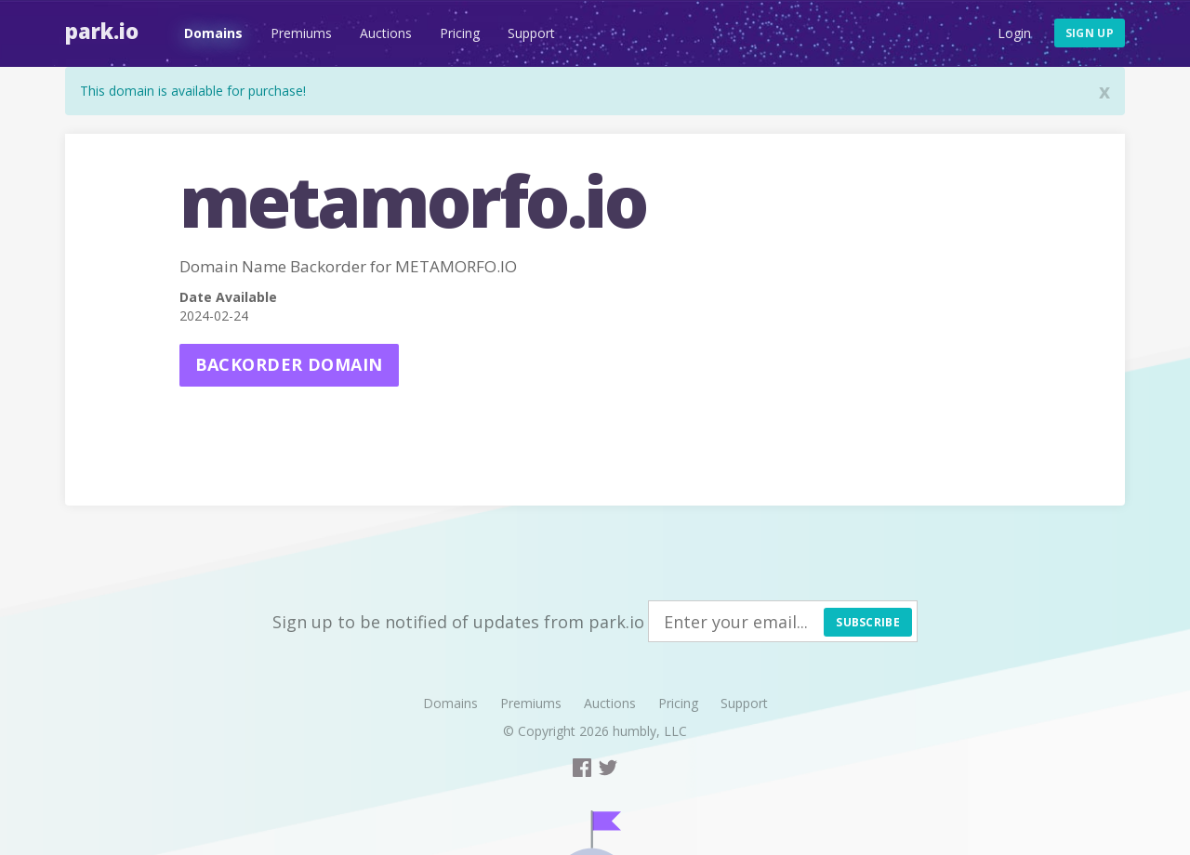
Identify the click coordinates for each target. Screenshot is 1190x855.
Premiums (301, 33)
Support (531, 33)
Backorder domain (289, 364)
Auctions (386, 33)
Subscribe (868, 622)
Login (1014, 33)
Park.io (102, 31)
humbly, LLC (650, 731)
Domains (213, 33)
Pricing (460, 33)
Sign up (1089, 33)
